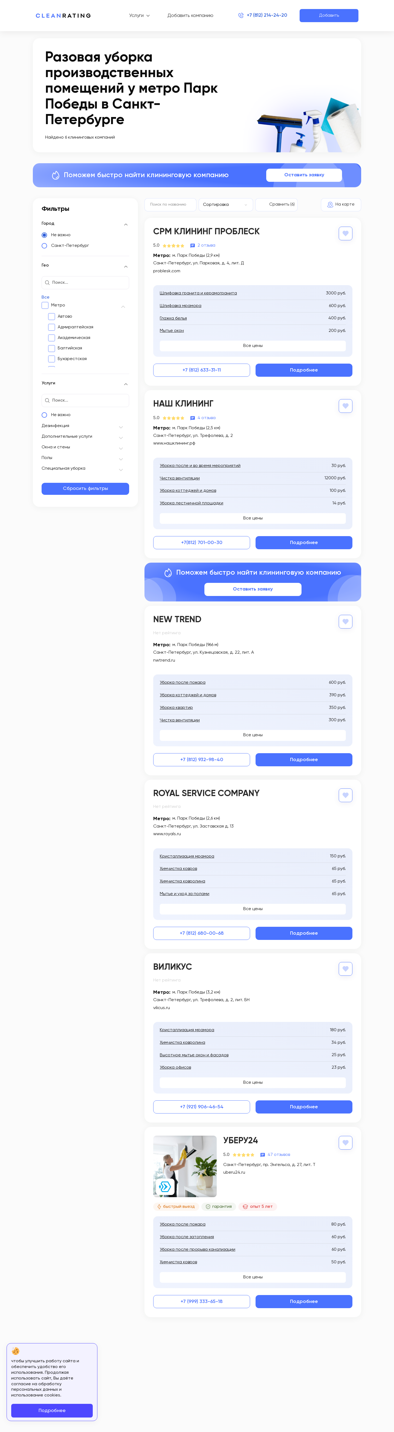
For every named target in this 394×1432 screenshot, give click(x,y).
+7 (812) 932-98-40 (201, 759)
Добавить (329, 15)
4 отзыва (207, 418)
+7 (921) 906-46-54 (202, 1106)
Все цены (253, 346)
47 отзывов (279, 1154)
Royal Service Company (206, 793)
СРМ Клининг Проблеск (206, 231)
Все (46, 297)
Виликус (172, 967)
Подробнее (304, 370)
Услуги (133, 15)
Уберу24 (240, 1140)
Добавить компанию (187, 15)
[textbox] (223, 205)
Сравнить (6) (282, 204)
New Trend (177, 619)
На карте (345, 204)
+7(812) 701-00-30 (201, 542)
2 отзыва (206, 245)
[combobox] (226, 204)
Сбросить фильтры (85, 488)
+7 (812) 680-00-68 (202, 933)
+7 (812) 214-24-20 (264, 15)
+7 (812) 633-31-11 (201, 370)
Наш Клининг (183, 404)
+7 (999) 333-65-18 (202, 1301)
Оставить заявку (304, 175)
